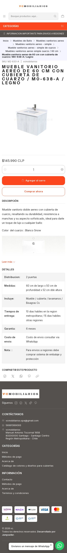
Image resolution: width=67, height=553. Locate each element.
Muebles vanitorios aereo (50, 41)
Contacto (7, 479)
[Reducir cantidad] (5, 169)
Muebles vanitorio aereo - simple (34, 44)
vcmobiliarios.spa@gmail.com (20, 420)
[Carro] (62, 16)
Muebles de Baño (22, 41)
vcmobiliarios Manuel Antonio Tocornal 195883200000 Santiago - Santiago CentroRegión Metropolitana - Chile (25, 434)
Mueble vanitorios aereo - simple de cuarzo (32, 48)
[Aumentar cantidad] (62, 169)
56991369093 (11, 425)
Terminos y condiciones (15, 493)
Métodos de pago (12, 456)
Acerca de (8, 461)
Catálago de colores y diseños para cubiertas (27, 465)
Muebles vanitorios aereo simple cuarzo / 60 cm (32, 51)
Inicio (6, 41)
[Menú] (4, 16)
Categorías (33, 26)
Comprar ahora (33, 191)
